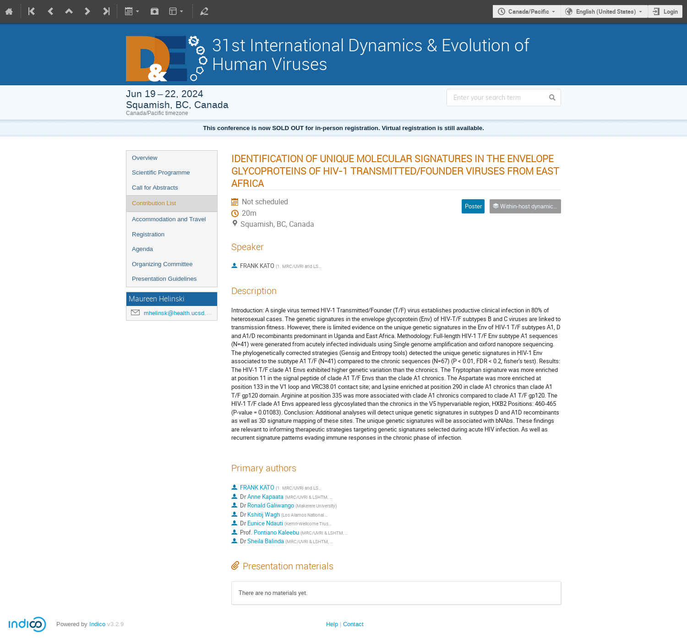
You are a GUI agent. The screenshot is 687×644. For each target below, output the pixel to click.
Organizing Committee (162, 264)
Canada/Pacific (528, 11)
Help (332, 624)
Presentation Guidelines (164, 278)
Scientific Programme (161, 172)
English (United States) (606, 11)
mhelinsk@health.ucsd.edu (180, 313)
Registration (148, 234)
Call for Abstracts (155, 187)
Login (671, 11)
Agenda (142, 249)
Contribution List (154, 203)
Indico (97, 624)
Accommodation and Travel (169, 219)
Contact (353, 624)
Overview (145, 157)
